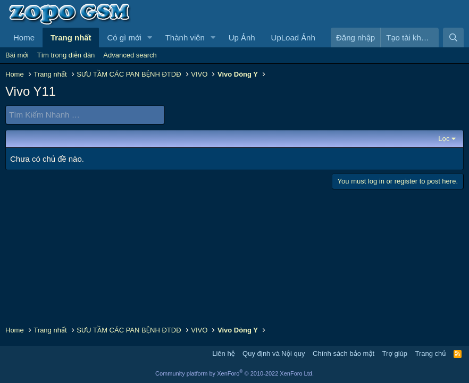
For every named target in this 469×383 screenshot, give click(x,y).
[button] (150, 37)
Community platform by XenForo (234, 373)
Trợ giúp (394, 353)
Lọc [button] (443, 138)
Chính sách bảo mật (343, 353)
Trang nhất (71, 37)
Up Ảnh (242, 37)
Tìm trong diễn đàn (66, 55)
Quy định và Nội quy (273, 353)
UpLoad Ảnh (293, 37)
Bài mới (17, 55)
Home (24, 37)
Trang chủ (430, 353)
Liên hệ (223, 353)
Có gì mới (124, 37)
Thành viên (185, 37)
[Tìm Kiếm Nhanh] (85, 114)
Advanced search (129, 55)
